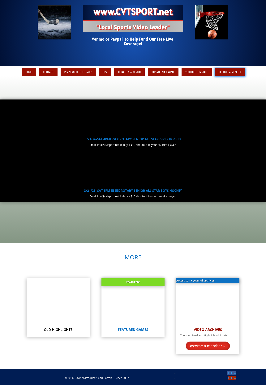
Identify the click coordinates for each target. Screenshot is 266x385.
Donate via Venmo (129, 72)
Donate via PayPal (163, 72)
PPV (105, 72)
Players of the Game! (78, 72)
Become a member (205, 345)
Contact (48, 72)
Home (29, 72)
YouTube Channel (196, 72)
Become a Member (230, 72)
